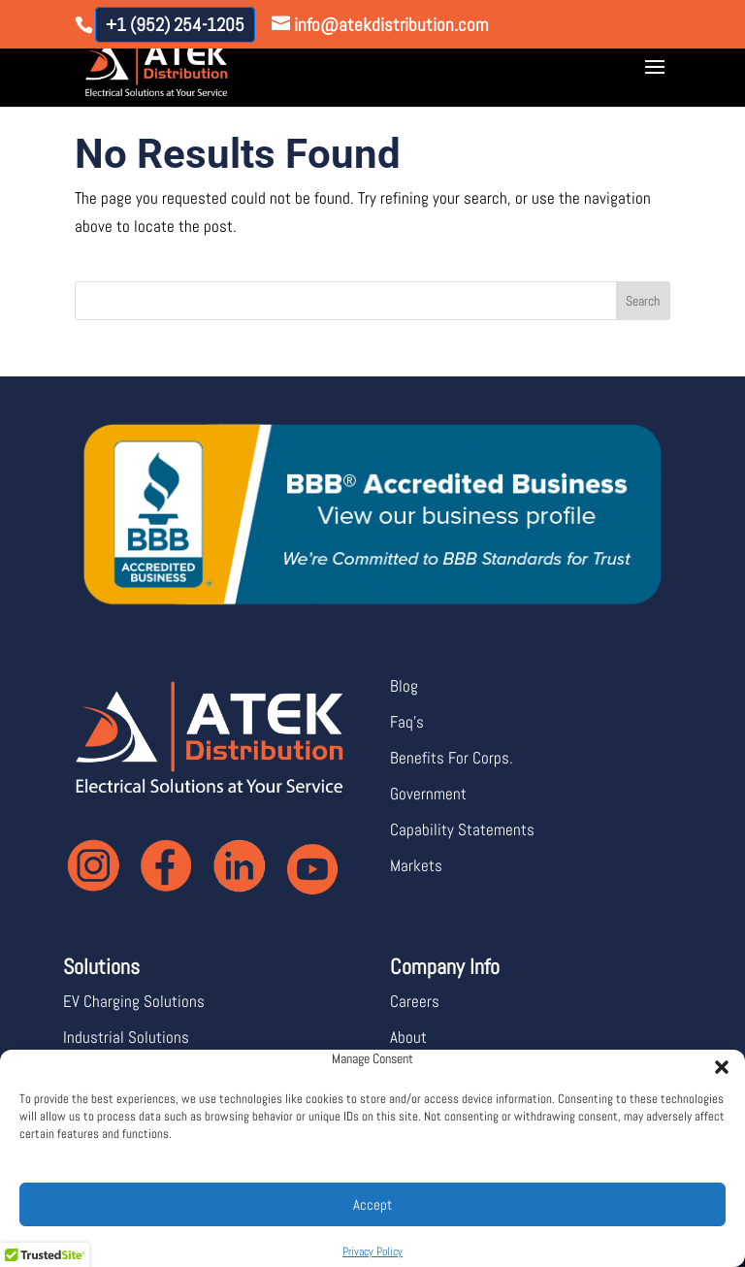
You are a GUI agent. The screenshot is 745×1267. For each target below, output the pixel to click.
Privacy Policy (372, 1251)
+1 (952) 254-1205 (175, 25)
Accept (372, 1204)
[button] (716, 1061)
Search (643, 300)
